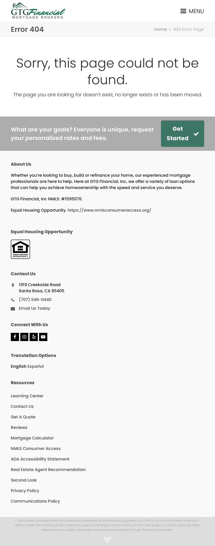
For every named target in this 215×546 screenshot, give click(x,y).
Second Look (24, 480)
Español (36, 366)
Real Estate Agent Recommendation (48, 470)
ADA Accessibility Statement (40, 459)
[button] (192, 11)
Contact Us (22, 406)
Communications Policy (35, 501)
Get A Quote (23, 417)
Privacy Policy (25, 491)
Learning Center (27, 396)
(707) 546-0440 (35, 300)
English (18, 366)
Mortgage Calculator (32, 438)
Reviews (19, 427)
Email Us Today (34, 308)
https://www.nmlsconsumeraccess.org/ (109, 210)
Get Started (183, 133)
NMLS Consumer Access (36, 448)
